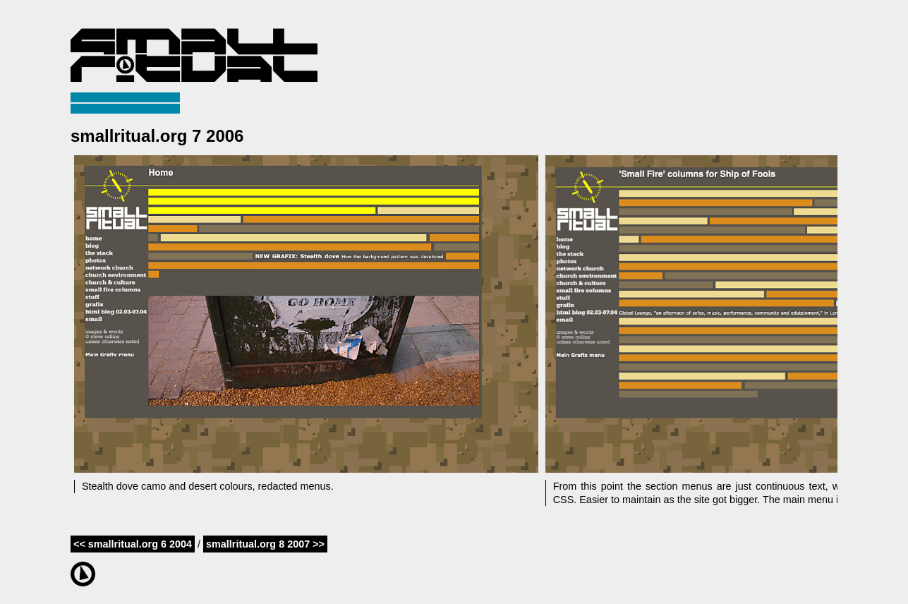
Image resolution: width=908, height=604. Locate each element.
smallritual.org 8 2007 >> (265, 544)
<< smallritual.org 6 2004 (132, 544)
